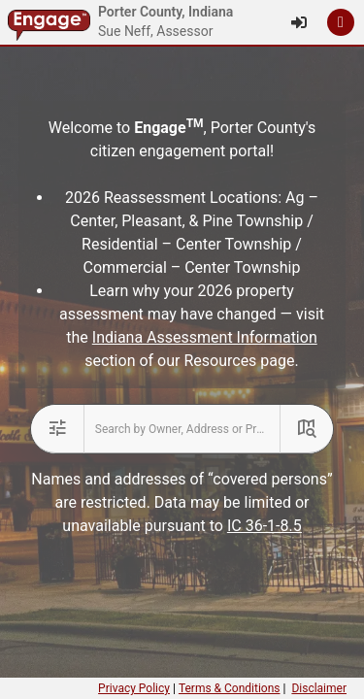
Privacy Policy (134, 688)
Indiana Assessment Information (204, 337)
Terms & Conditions (230, 688)
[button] (340, 22)
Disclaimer (319, 688)
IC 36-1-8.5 (264, 525)
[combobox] (182, 429)
